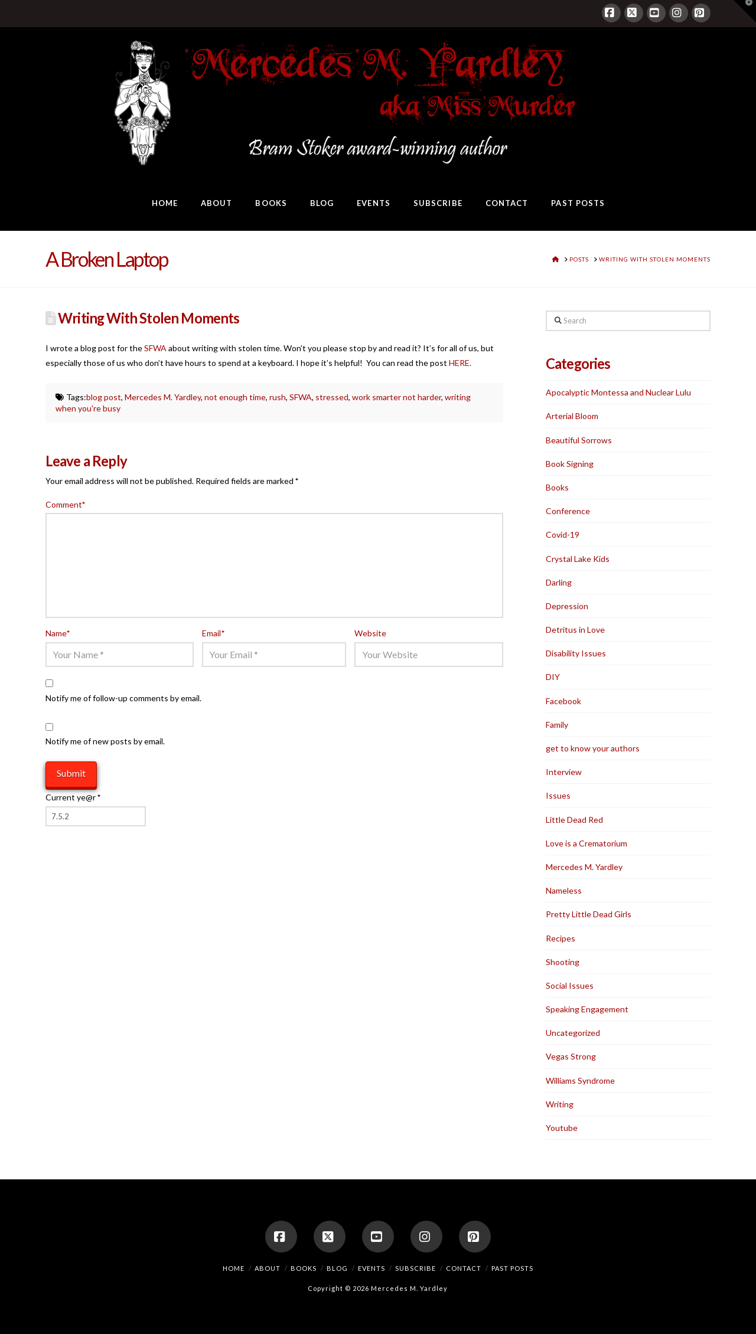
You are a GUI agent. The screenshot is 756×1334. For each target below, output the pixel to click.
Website (370, 633)
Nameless (564, 890)
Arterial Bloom (572, 416)
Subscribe (415, 1268)
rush (277, 397)
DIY (553, 677)
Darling (559, 582)
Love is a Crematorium (586, 843)
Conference (568, 511)
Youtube (562, 1128)
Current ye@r (72, 797)
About (268, 1268)
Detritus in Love (575, 630)
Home (234, 1268)
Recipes (560, 938)
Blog (337, 1268)
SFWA (155, 348)
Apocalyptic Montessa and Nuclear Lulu (618, 392)
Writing (559, 1104)
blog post (103, 397)
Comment (65, 504)
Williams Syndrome (580, 1080)
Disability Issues (576, 653)
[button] (745, 11)
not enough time (235, 397)
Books (557, 487)
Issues (558, 795)
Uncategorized (573, 1033)
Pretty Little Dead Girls (588, 914)
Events (371, 1268)
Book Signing (570, 464)
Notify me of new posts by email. (105, 741)
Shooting (562, 962)
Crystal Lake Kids (578, 559)
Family (557, 725)
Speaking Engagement (587, 1009)
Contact (463, 1268)
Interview (564, 772)
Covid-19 (562, 534)
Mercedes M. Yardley (163, 397)
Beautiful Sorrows (579, 440)
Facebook (563, 701)
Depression (567, 606)
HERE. (459, 363)
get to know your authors (593, 748)
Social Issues (570, 985)
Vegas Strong (571, 1056)
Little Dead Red (574, 820)
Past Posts (512, 1268)
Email (213, 633)
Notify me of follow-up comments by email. (123, 698)
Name (57, 633)
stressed (331, 397)
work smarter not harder (396, 397)
